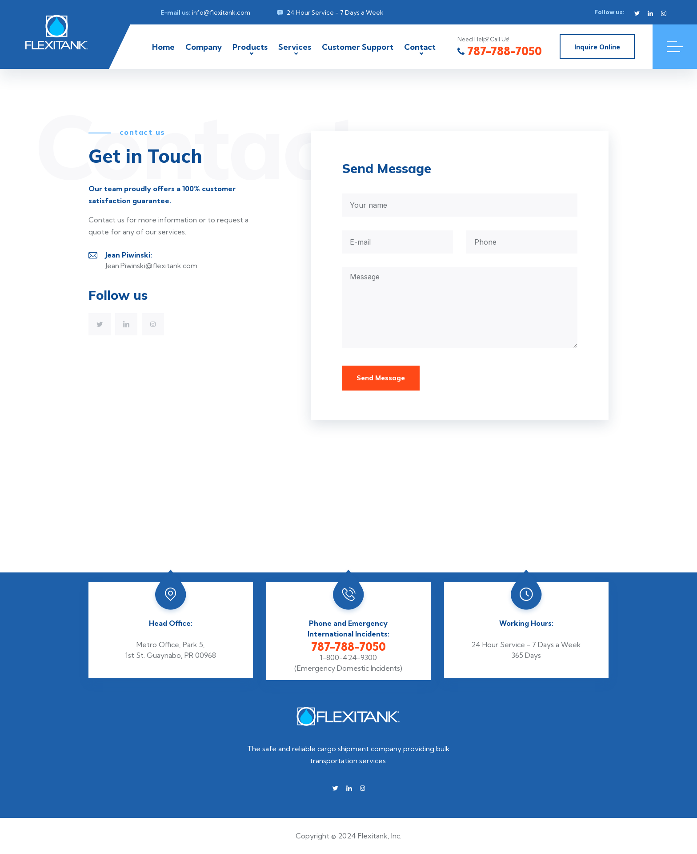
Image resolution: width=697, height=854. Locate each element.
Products (250, 47)
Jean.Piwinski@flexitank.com (151, 265)
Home (163, 47)
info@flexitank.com (221, 12)
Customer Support (357, 47)
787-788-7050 (499, 51)
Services (294, 47)
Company (203, 47)
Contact (420, 47)
